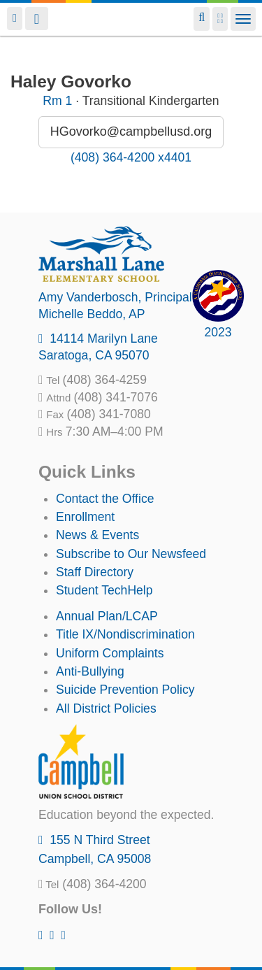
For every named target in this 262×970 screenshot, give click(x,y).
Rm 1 (57, 101)
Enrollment (85, 517)
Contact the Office (105, 499)
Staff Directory (94, 572)
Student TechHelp (104, 590)
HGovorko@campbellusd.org (131, 131)
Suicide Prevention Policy (125, 690)
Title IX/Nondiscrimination (125, 634)
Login (15, 18)
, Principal (115, 297)
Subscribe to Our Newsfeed (131, 554)
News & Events (97, 535)
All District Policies (106, 708)
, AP (91, 314)
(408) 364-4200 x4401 (131, 157)
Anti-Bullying (90, 671)
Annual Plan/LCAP (107, 616)
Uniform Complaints (109, 653)
